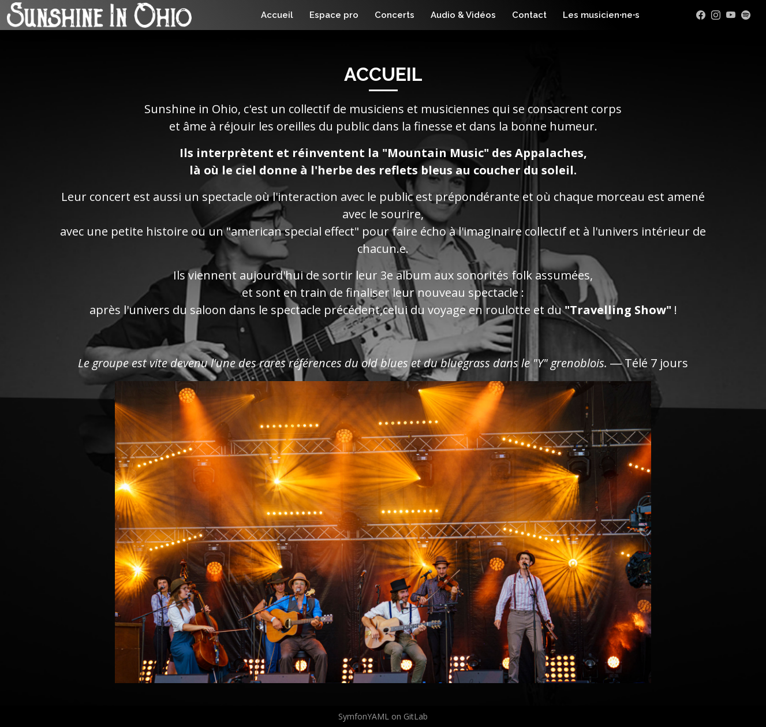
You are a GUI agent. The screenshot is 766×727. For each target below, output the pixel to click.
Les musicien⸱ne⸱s (601, 15)
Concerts (394, 15)
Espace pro (333, 15)
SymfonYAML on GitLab (383, 716)
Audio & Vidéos (463, 15)
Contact (529, 15)
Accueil (277, 15)
